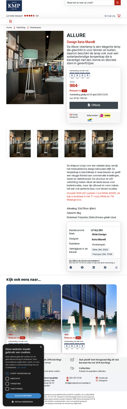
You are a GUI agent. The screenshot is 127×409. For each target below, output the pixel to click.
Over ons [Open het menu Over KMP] (109, 16)
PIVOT (67, 328)
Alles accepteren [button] (23, 396)
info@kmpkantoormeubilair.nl (77, 381)
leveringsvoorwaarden (53, 403)
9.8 (31, 16)
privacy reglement (74, 403)
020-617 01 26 (73, 378)
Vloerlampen (35, 27)
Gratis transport (14, 16)
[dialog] (23, 375)
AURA (11, 328)
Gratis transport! (74, 115)
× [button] (41, 347)
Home (9, 27)
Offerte (93, 105)
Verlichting (20, 27)
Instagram (101, 380)
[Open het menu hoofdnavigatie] (10, 21)
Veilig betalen (99, 117)
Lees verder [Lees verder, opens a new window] (21, 367)
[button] (23, 401)
